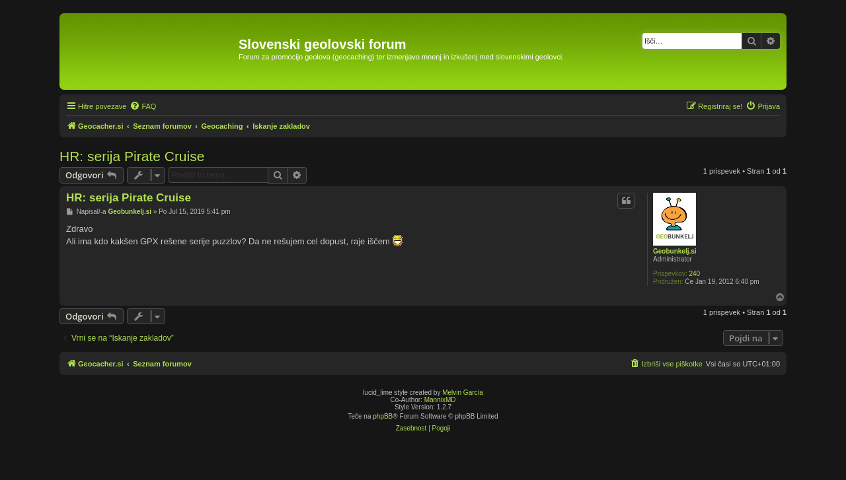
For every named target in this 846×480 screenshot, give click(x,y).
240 (694, 273)
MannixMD (440, 399)
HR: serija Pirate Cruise (131, 156)
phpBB (383, 416)
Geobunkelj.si (675, 251)
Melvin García (462, 392)
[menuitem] (143, 106)
